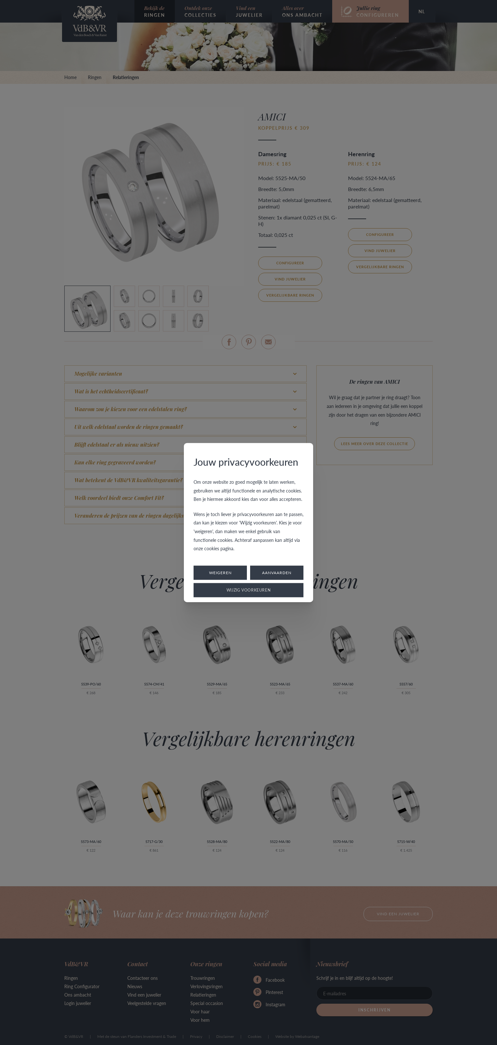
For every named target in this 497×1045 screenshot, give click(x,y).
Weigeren (220, 572)
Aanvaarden (276, 572)
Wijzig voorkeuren (249, 590)
